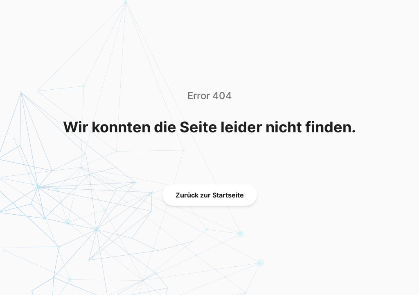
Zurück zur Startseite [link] (210, 195)
